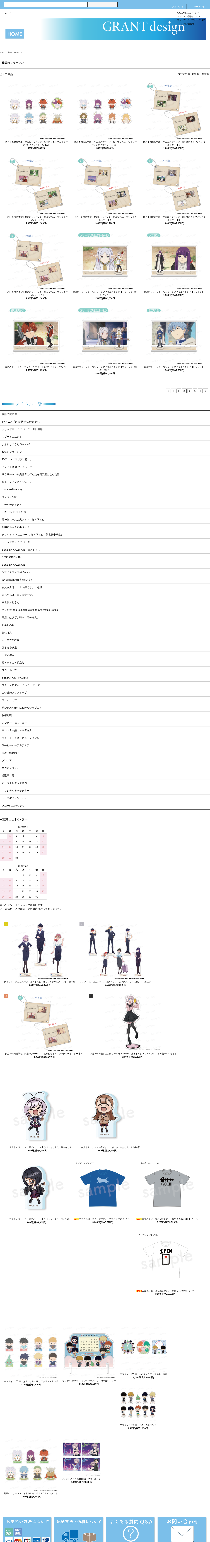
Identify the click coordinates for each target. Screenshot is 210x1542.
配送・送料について (48, 1523)
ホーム (8, 13)
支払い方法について (22, 1523)
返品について (69, 1523)
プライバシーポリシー (126, 1523)
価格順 (195, 73)
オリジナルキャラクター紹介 (191, 19)
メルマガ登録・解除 (153, 1523)
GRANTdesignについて (188, 13)
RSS (170, 1523)
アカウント (176, 6)
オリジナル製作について (189, 16)
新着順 (205, 73)
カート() (196, 6)
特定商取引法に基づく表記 (96, 1523)
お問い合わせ (185, 23)
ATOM (178, 1523)
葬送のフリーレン (15, 52)
